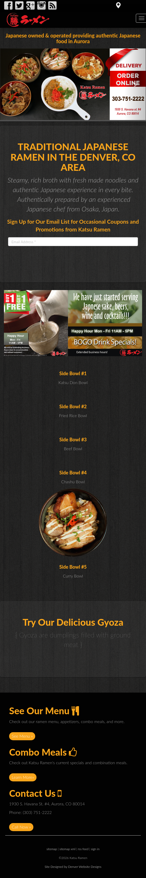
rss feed (83, 849)
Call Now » (21, 826)
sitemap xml (67, 849)
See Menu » (22, 735)
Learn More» (23, 777)
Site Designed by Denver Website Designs (73, 867)
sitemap (51, 849)
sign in (95, 849)
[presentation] (47, 260)
